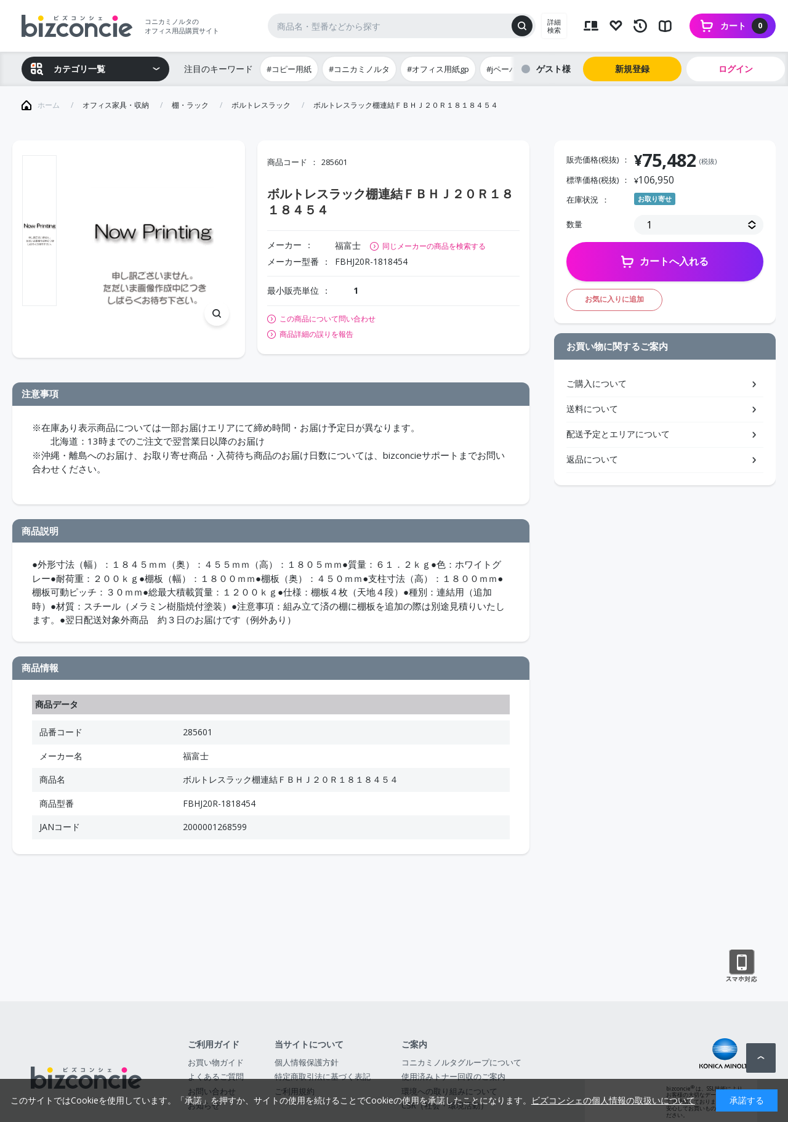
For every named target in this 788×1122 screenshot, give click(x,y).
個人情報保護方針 (307, 1062)
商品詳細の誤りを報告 (316, 334)
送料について (592, 408)
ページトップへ (761, 1058)
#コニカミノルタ (359, 69)
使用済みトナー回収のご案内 (453, 1076)
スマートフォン (741, 966)
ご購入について (596, 383)
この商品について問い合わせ (327, 319)
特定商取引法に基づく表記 (323, 1076)
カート (744, 26)
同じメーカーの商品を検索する (434, 246)
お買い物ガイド (216, 1062)
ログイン (735, 69)
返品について (592, 459)
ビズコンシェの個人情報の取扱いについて (613, 1100)
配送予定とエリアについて (618, 434)
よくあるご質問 (216, 1076)
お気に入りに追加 (614, 299)
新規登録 (632, 69)
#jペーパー (505, 69)
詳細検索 (554, 25)
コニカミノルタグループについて (461, 1062)
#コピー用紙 (289, 69)
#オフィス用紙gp (438, 69)
